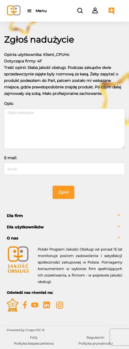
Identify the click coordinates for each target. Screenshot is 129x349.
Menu (41, 10)
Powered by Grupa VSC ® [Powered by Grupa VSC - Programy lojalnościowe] (25, 330)
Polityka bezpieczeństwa (34, 343)
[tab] (64, 215)
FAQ (33, 337)
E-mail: (10, 157)
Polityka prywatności (95, 343)
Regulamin (95, 337)
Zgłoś (63, 192)
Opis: (8, 103)
